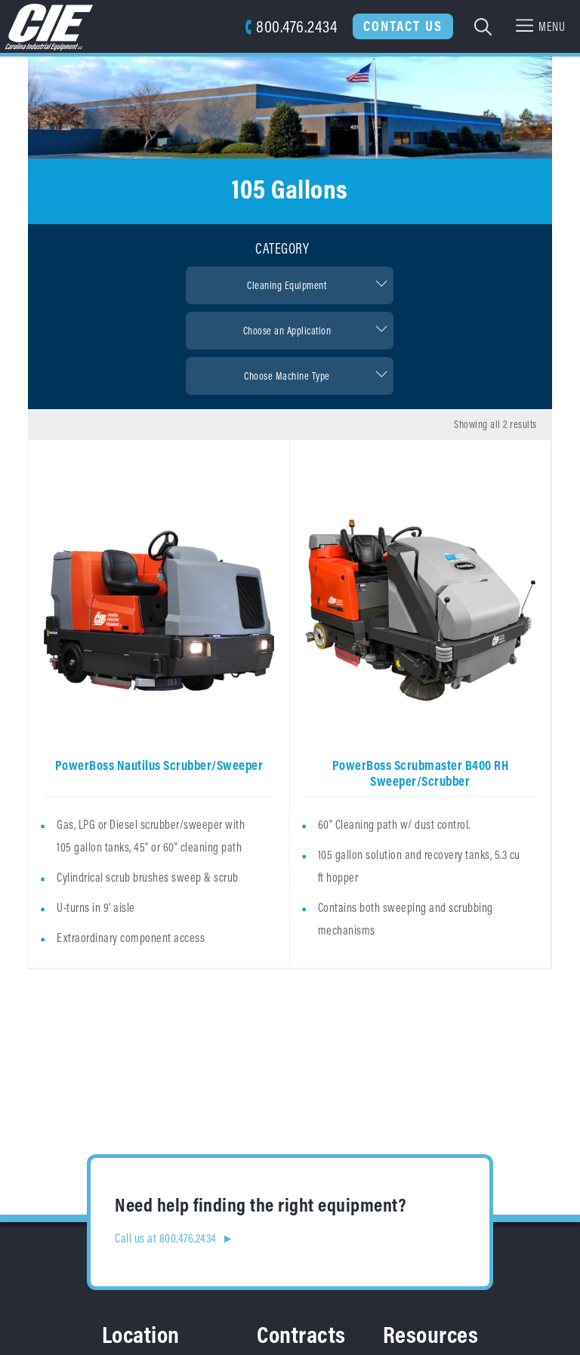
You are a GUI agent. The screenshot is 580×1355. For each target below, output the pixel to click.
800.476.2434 (291, 26)
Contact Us (403, 26)
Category (282, 248)
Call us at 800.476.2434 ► (174, 1238)
